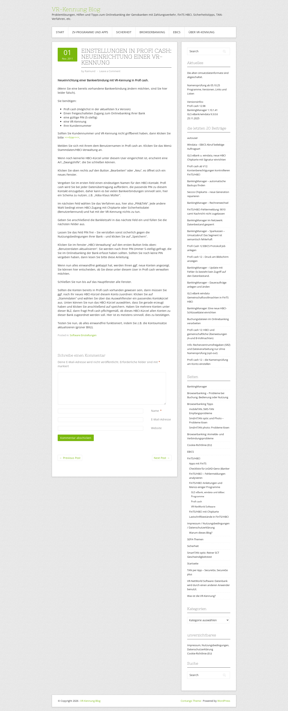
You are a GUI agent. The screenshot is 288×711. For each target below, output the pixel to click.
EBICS (176, 32)
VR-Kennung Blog (76, 9)
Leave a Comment (109, 71)
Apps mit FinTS (197, 463)
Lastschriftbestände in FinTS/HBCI (209, 516)
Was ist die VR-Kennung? (201, 596)
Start (60, 32)
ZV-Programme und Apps (90, 32)
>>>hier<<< (72, 137)
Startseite (192, 563)
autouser (192, 138)
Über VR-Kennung (201, 32)
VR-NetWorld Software (203, 506)
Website (156, 428)
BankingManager (197, 386)
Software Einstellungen (83, 335)
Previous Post (69, 458)
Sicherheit (123, 32)
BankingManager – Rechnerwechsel (207, 203)
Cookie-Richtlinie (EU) (199, 445)
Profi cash (196, 501)
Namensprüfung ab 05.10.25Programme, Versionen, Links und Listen (207, 89)
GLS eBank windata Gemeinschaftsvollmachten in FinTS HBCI (208, 297)
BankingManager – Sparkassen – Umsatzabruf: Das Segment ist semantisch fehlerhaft (206, 235)
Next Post (162, 458)
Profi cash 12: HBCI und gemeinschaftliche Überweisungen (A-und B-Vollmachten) (207, 334)
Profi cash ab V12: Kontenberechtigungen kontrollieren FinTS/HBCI (208, 170)
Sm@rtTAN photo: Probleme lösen (209, 427)
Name (155, 411)
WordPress (223, 701)
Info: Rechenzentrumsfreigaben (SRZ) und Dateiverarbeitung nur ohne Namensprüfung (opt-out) (208, 349)
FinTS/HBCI (193, 458)
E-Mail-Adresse (161, 419)
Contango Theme (191, 701)
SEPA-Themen (195, 539)
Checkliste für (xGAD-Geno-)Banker (209, 468)
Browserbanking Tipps (200, 404)
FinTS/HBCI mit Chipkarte (204, 511)
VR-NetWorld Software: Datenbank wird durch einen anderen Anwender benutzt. (208, 585)
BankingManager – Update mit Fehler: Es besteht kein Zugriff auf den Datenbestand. (206, 272)
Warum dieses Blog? (200, 532)
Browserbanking (152, 32)
